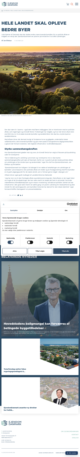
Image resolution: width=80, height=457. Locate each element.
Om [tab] (66, 210)
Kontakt (75, 435)
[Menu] (76, 4)
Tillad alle (65, 251)
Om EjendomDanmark (69, 431)
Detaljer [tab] (40, 210)
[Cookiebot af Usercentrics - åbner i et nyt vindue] (68, 204)
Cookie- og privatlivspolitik (43, 453)
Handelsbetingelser (60, 453)
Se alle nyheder (71, 255)
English (75, 438)
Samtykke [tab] (14, 210)
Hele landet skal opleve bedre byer (23, 10)
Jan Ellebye (8, 40)
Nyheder (7, 10)
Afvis (15, 251)
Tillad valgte (40, 251)
